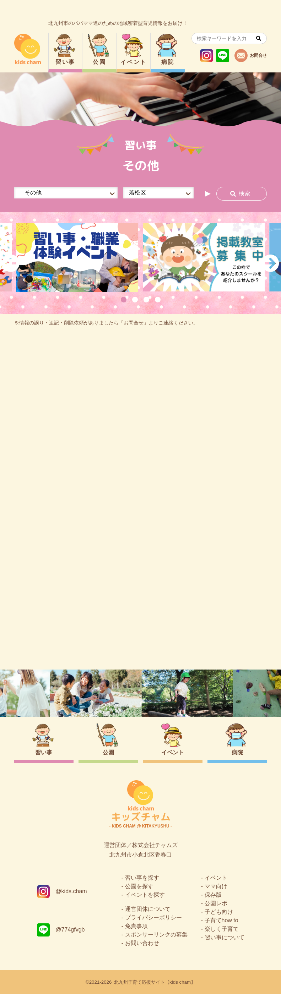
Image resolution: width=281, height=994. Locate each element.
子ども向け (219, 912)
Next (270, 263)
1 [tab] (123, 299)
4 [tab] (158, 299)
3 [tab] (146, 299)
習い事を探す (142, 878)
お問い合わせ (142, 943)
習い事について (224, 937)
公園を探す (139, 886)
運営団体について (148, 909)
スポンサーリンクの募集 (156, 935)
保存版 (213, 895)
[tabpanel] (77, 257)
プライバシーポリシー (153, 917)
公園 (99, 62)
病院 (167, 62)
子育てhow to (221, 920)
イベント (133, 62)
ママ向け (216, 886)
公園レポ (216, 903)
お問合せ (134, 323)
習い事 (65, 62)
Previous (11, 263)
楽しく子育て (222, 929)
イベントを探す (145, 895)
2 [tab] (135, 299)
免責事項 (136, 926)
